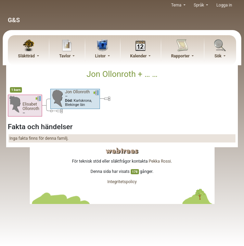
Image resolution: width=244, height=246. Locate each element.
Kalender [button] (138, 56)
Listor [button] (101, 56)
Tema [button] (176, 5)
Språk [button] (199, 5)
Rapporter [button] (181, 56)
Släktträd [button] (27, 56)
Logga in (224, 5)
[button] (38, 99)
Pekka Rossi (160, 161)
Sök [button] (219, 56)
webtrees (122, 150)
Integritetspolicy (122, 181)
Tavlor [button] (65, 56)
